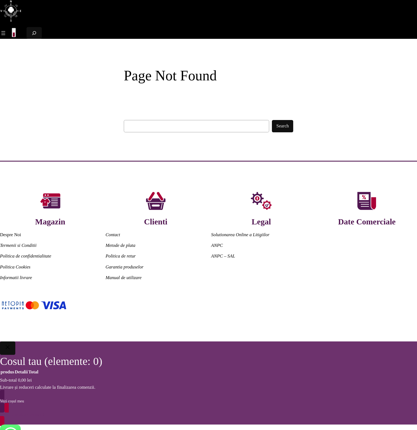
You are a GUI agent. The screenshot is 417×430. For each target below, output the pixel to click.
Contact (112, 234)
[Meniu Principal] (3, 33)
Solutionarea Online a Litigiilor (240, 234)
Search (282, 125)
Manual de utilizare (123, 277)
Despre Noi (10, 234)
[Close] (7, 348)
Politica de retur (120, 256)
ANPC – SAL (223, 256)
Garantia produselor (124, 267)
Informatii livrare (16, 277)
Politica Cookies (15, 267)
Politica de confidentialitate (25, 256)
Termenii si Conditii (18, 245)
